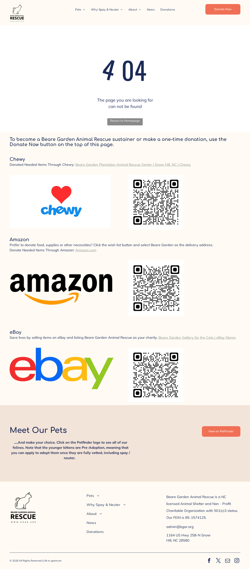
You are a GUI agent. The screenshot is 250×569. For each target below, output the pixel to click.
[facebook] (209, 561)
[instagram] (236, 561)
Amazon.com (85, 250)
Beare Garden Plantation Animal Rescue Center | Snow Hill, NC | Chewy (133, 164)
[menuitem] (80, 9)
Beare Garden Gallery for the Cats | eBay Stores (197, 337)
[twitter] (218, 561)
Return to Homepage (125, 121)
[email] (227, 561)
